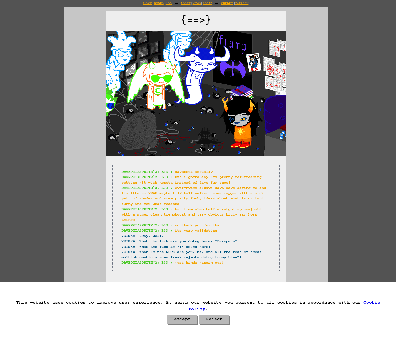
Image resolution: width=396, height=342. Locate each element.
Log (169, 3)
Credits (227, 3)
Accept (182, 320)
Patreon (241, 3)
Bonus (158, 3)
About (186, 3)
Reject (214, 320)
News (197, 3)
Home (147, 3)
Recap (207, 3)
